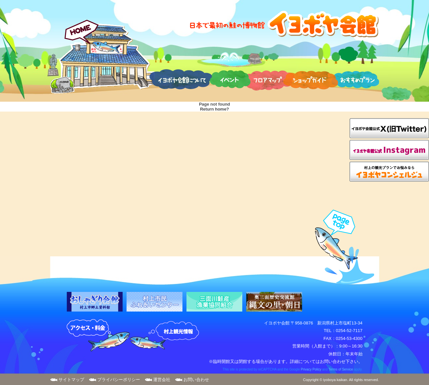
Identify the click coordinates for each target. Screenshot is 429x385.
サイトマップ (71, 379)
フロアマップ (268, 78)
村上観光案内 (166, 335)
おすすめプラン (355, 78)
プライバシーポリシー (118, 379)
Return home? (214, 109)
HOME (102, 56)
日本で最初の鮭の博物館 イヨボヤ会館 (283, 24)
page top (341, 247)
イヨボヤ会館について (180, 78)
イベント (230, 78)
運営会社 (161, 379)
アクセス (98, 335)
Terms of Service (340, 369)
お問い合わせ (196, 379)
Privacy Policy (311, 369)
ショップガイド (310, 78)
